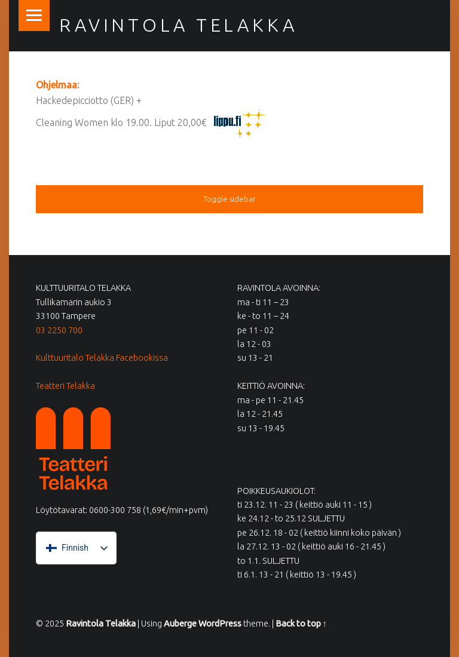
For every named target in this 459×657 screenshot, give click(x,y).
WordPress (219, 623)
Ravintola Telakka (178, 25)
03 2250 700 (59, 330)
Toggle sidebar (229, 199)
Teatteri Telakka (65, 386)
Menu (34, 15)
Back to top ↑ (301, 623)
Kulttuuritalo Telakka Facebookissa (102, 358)
